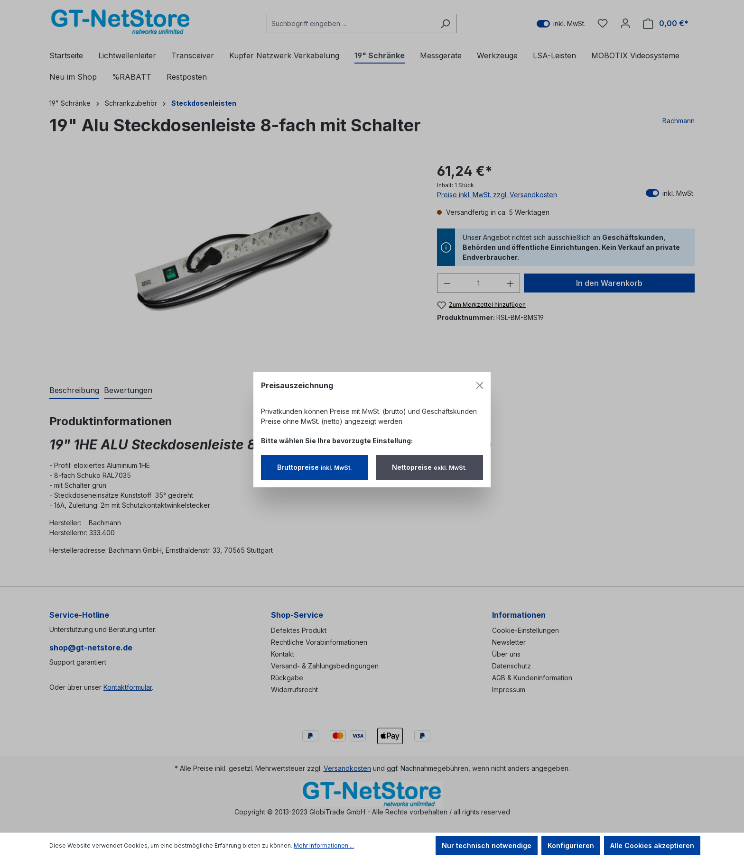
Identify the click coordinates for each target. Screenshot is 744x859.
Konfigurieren (571, 845)
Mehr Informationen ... (324, 845)
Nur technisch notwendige (486, 845)
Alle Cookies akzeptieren (652, 845)
